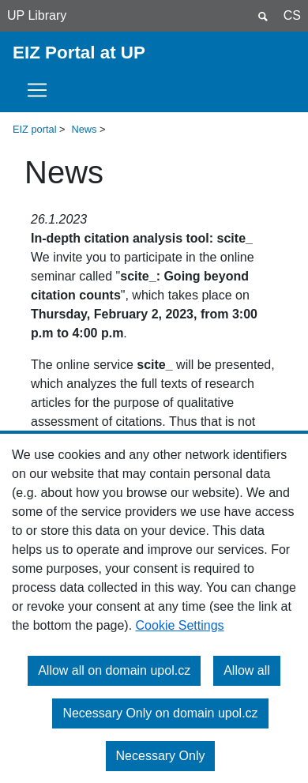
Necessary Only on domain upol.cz (159, 713)
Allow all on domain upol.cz (114, 670)
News (84, 129)
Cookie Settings (180, 625)
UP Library (36, 15)
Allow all (246, 670)
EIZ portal (34, 129)
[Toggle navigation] (41, 90)
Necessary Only (160, 755)
